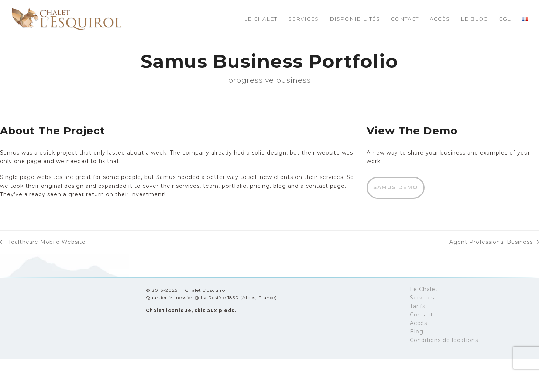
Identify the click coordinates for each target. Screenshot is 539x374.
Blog (416, 331)
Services (422, 297)
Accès (418, 323)
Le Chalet (424, 289)
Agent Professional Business (494, 242)
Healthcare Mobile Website (43, 242)
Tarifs (417, 306)
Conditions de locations (444, 340)
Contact (421, 314)
